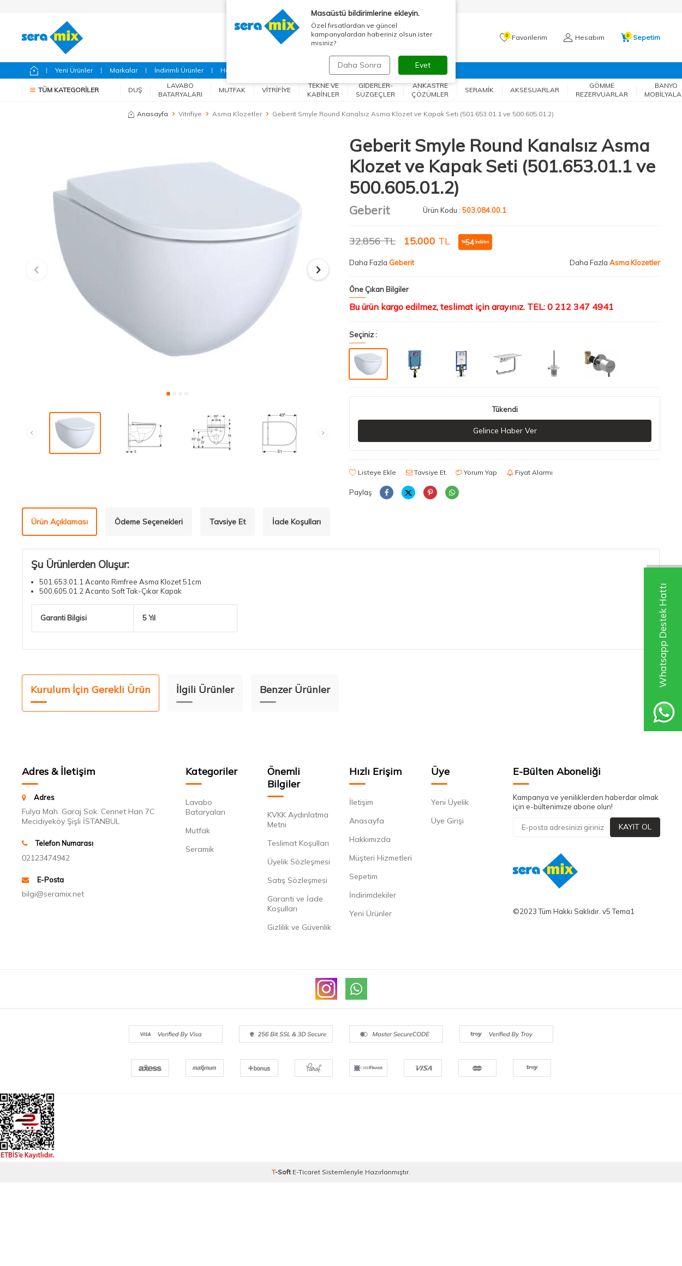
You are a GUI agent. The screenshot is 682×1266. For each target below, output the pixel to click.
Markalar (123, 70)
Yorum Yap (476, 472)
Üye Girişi (447, 821)
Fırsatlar (327, 70)
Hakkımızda (370, 839)
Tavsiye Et (426, 472)
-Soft (282, 1172)
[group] (177, 259)
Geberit (285, 70)
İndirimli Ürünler (179, 70)
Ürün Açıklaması (59, 522)
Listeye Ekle (372, 472)
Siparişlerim (311, 6)
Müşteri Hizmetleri (380, 858)
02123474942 (46, 858)
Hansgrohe (238, 70)
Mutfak (232, 90)
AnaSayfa (363, 6)
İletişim (361, 802)
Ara (425, 38)
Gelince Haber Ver (505, 430)
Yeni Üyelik (450, 802)
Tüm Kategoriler (64, 90)
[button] (168, 394)
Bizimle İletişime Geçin (393, 70)
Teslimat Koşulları (298, 843)
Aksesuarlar (534, 90)
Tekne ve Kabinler (323, 89)
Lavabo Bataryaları (180, 89)
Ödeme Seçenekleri (149, 522)
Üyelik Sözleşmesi (298, 862)
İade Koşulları (296, 522)
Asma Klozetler (237, 114)
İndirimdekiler (372, 895)
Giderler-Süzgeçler (375, 89)
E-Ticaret (306, 1172)
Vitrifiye (276, 90)
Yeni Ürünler (74, 70)
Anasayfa (148, 114)
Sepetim (363, 876)
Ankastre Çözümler (429, 89)
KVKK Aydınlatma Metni (297, 819)
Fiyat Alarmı (530, 472)
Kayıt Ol (635, 827)
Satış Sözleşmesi (297, 880)
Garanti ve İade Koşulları (295, 903)
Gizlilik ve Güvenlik (299, 927)
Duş (135, 90)
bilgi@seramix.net (53, 894)
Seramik (479, 90)
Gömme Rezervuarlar (602, 89)
